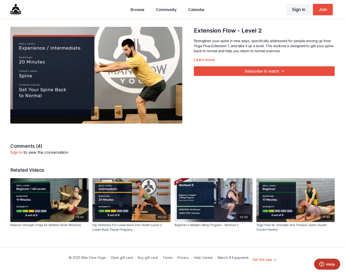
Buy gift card (148, 258)
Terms (167, 258)
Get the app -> (264, 259)
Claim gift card (121, 258)
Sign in (298, 9)
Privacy (183, 258)
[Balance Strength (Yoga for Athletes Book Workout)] (49, 225)
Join (323, 9)
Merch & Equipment (233, 258)
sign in (16, 152)
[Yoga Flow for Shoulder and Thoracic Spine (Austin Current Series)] (295, 227)
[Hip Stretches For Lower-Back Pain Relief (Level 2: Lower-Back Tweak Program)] (131, 227)
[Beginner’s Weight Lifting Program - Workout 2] (213, 225)
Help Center (203, 258)
